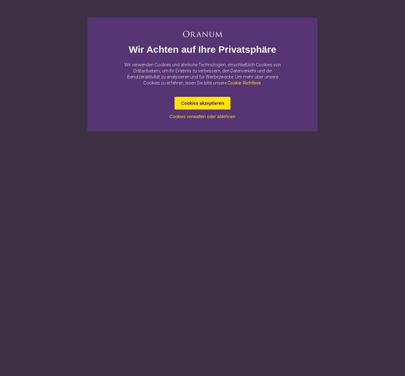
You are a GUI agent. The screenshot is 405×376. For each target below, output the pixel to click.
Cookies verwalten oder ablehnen (202, 116)
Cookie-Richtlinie (244, 82)
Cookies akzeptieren (202, 103)
